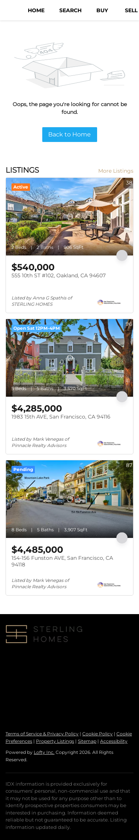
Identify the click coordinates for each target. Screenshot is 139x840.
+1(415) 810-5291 (25, 697)
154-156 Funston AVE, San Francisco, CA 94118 (62, 561)
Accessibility (114, 741)
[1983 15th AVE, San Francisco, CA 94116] (69, 358)
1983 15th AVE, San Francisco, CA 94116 (60, 416)
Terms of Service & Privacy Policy (42, 733)
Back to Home (69, 134)
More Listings (115, 170)
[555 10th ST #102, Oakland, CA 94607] (69, 216)
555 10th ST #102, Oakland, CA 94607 (58, 275)
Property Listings (55, 741)
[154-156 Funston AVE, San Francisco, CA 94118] (69, 499)
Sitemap (87, 741)
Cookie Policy (97, 733)
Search (70, 10)
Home (36, 10)
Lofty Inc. (44, 752)
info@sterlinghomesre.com (88, 697)
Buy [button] (102, 10)
